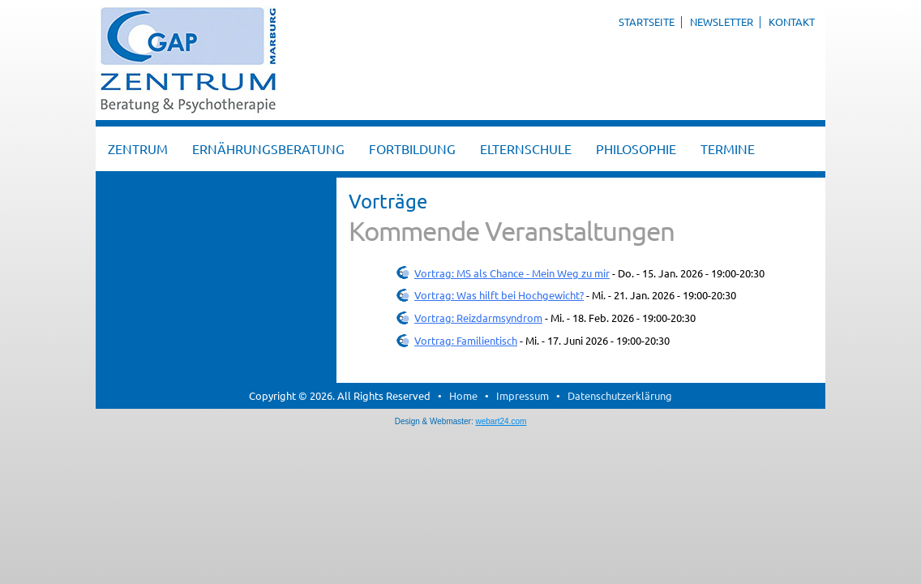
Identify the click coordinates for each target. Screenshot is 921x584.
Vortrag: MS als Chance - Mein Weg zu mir (512, 273)
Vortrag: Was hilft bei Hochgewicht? (499, 295)
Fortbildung (412, 148)
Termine (727, 148)
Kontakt (792, 21)
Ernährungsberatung (268, 148)
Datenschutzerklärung (620, 395)
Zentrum (138, 148)
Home (463, 395)
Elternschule (526, 148)
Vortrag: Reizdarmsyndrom (478, 317)
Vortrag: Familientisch (465, 340)
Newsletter (721, 21)
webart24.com (501, 421)
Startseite (647, 21)
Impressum (522, 395)
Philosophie (636, 148)
